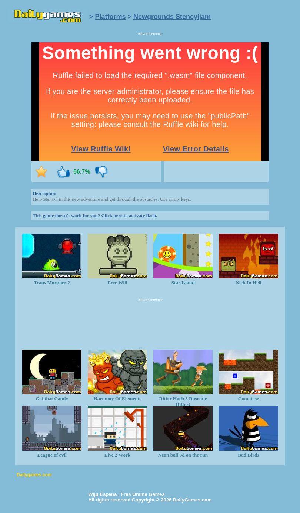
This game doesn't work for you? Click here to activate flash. (95, 215)
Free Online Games (143, 494)
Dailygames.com (34, 474)
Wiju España (102, 494)
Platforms (110, 16)
